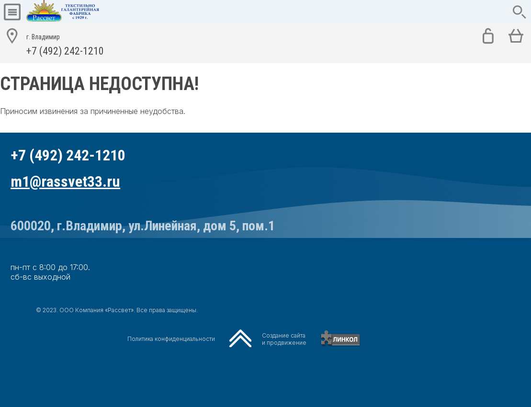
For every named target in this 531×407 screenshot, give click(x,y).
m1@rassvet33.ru (65, 181)
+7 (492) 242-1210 (65, 43)
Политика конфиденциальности (171, 338)
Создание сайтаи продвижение (284, 339)
